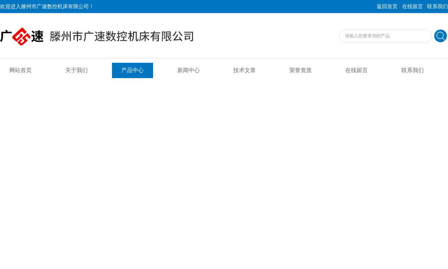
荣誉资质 (300, 70)
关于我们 (76, 70)
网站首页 (20, 70)
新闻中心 (188, 70)
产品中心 (132, 70)
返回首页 (387, 6)
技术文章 (244, 70)
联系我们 (437, 6)
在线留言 (412, 6)
